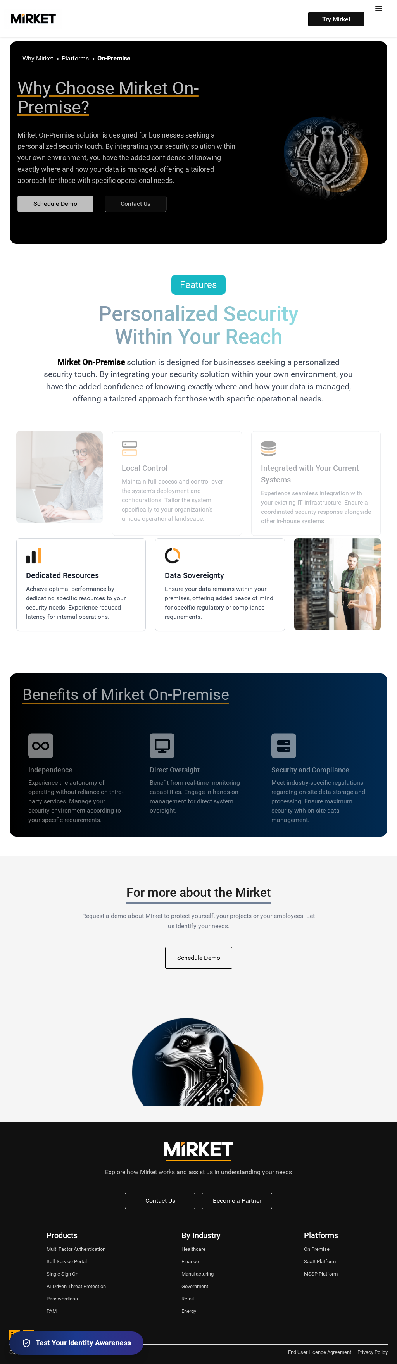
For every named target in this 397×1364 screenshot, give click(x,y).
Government (194, 1286)
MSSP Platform (321, 1274)
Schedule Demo (52, 203)
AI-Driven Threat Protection (76, 1286)
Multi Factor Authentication (76, 1249)
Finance (190, 1261)
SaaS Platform (320, 1261)
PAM (52, 1311)
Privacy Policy (372, 1352)
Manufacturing (197, 1274)
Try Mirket (336, 19)
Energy (188, 1311)
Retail (187, 1299)
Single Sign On (62, 1274)
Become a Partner (237, 1200)
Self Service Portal (67, 1261)
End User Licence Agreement (319, 1352)
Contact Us (132, 203)
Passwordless (62, 1299)
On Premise (317, 1249)
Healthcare (193, 1249)
